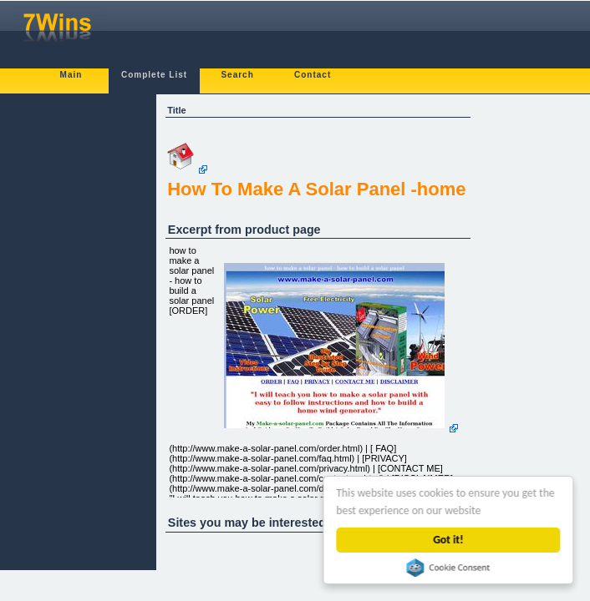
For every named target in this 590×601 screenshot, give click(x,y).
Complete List (154, 74)
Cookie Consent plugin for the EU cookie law (449, 567)
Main (71, 74)
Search (237, 74)
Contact (312, 74)
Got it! (449, 540)
